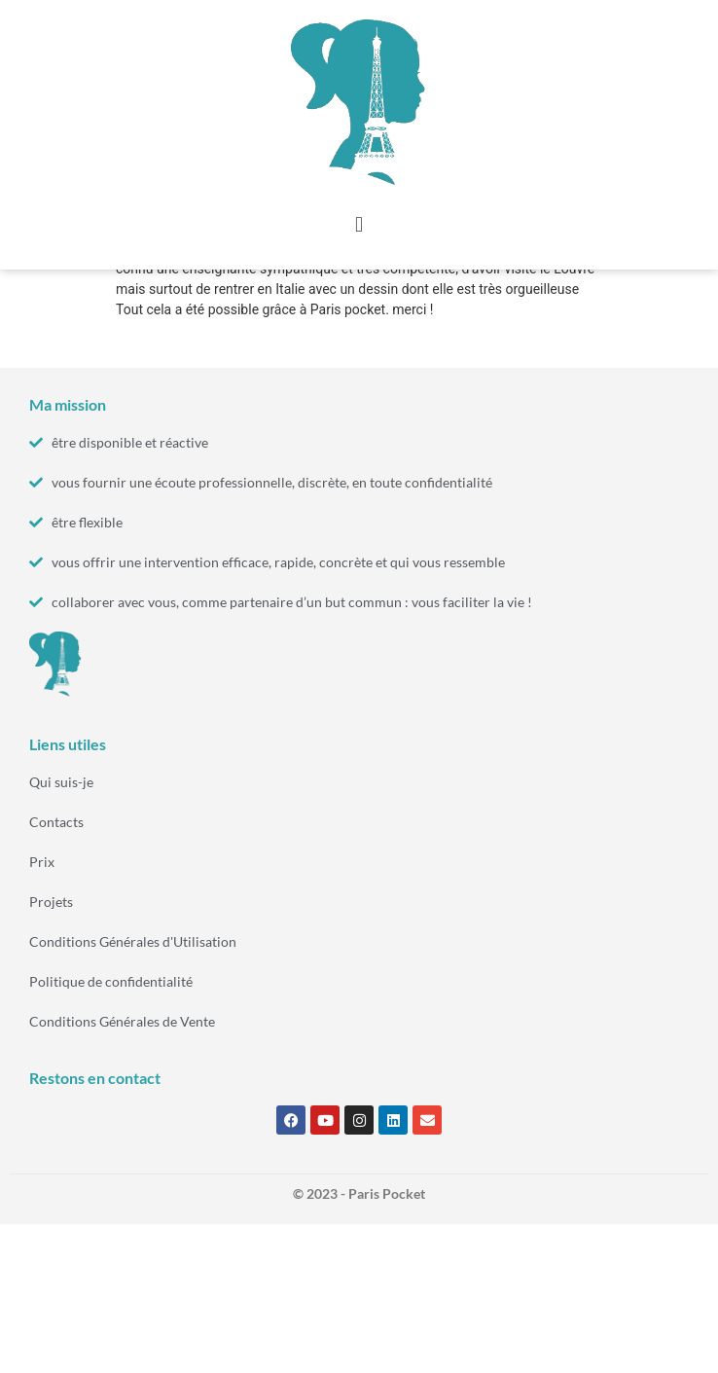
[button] (358, 224)
